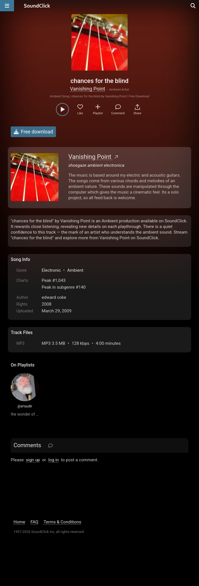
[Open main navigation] (7, 5)
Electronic (51, 270)
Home (19, 521)
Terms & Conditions (62, 521)
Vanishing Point (87, 89)
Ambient (75, 270)
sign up (33, 459)
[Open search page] (193, 5)
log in (53, 459)
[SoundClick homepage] (37, 6)
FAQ (35, 521)
